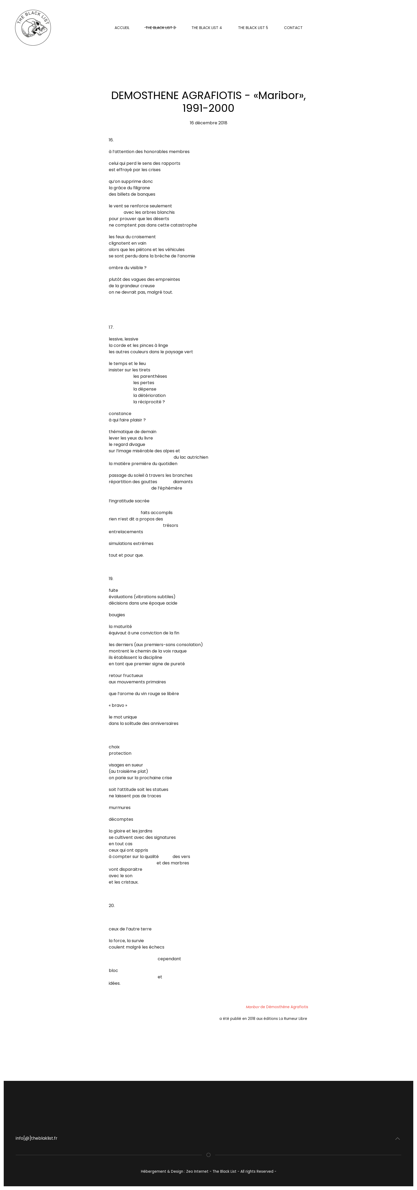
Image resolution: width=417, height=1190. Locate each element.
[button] (397, 1138)
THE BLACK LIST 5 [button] (253, 27)
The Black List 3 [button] (160, 27)
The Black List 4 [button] (206, 27)
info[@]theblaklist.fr (36, 1138)
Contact (293, 27)
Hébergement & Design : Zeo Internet (175, 1171)
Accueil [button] (122, 27)
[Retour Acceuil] (33, 27)
